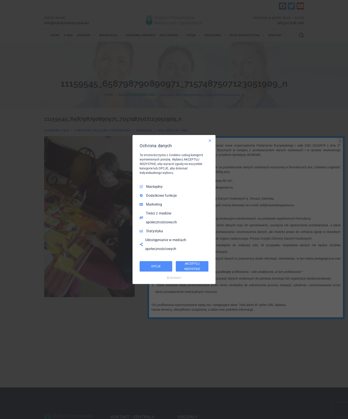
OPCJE (156, 266)
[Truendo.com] (174, 278)
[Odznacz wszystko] (210, 140)
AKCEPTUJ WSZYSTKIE (192, 266)
